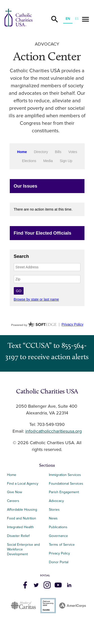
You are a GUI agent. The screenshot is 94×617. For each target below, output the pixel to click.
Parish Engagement (64, 492)
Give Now (14, 492)
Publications (58, 527)
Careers (13, 501)
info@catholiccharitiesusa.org (53, 431)
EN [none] (67, 18)
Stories (54, 509)
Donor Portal (58, 562)
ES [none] (77, 18)
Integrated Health (20, 527)
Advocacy (47, 44)
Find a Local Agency (22, 483)
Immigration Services (65, 475)
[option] (76, 19)
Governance (58, 536)
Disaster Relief (18, 536)
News (53, 518)
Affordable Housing (22, 509)
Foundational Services (66, 483)
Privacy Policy (59, 553)
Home (11, 475)
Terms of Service (62, 544)
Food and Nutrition (21, 518)
